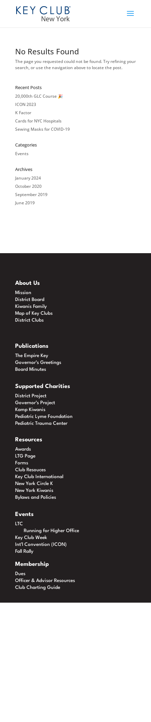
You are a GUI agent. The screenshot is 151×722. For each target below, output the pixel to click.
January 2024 (28, 178)
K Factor (23, 113)
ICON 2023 (25, 104)
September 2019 (31, 194)
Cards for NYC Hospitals (38, 121)
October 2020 (28, 186)
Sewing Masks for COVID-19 (42, 129)
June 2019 (25, 203)
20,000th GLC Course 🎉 (39, 96)
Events (22, 154)
